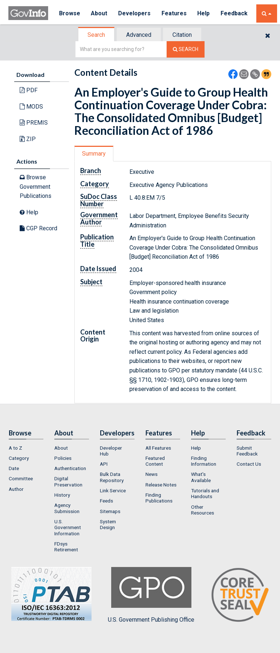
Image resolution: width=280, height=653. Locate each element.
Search (96, 34)
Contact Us (249, 464)
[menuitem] (26, 448)
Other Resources (202, 510)
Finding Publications (158, 498)
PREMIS (34, 122)
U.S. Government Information (67, 527)
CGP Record (38, 228)
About (99, 13)
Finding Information (203, 461)
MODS (31, 106)
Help (204, 13)
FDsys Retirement (66, 546)
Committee (21, 478)
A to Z (15, 448)
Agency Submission (66, 508)
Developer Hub (111, 451)
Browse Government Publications (35, 186)
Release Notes (160, 485)
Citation (182, 34)
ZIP (28, 139)
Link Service (113, 490)
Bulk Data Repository (112, 477)
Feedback (234, 13)
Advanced (138, 34)
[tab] (96, 35)
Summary (94, 153)
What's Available (201, 477)
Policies (62, 458)
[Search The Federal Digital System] (186, 49)
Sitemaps (110, 511)
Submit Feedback (247, 451)
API (104, 464)
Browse (69, 13)
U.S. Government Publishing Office (151, 595)
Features (174, 13)
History (62, 495)
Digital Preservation (68, 481)
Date (14, 468)
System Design (108, 524)
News (151, 474)
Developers (134, 13)
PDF (29, 90)
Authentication (70, 468)
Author (16, 489)
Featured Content (155, 461)
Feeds (106, 501)
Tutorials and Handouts (205, 493)
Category (19, 458)
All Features (158, 448)
